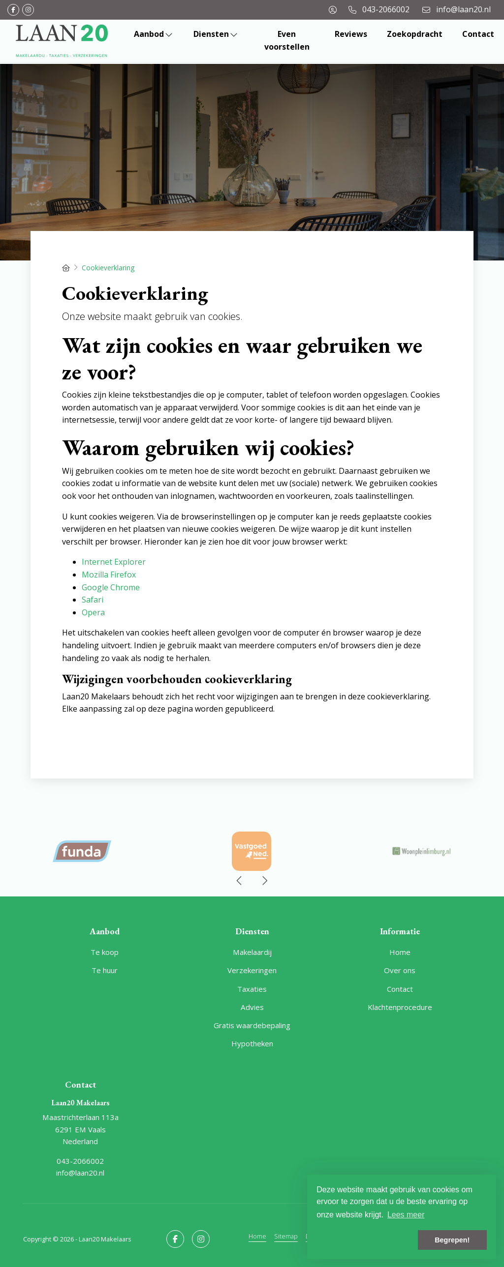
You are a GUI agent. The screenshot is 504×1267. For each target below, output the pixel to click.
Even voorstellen (287, 40)
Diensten (216, 34)
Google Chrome (111, 587)
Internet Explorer (114, 561)
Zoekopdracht (414, 34)
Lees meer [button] (406, 1214)
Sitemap (286, 1236)
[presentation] (240, 881)
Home (257, 1236)
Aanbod (154, 34)
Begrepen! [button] (452, 1240)
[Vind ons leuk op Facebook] (13, 10)
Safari (92, 599)
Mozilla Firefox (109, 574)
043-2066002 (80, 1161)
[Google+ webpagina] (28, 10)
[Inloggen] (333, 10)
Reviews (351, 34)
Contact (478, 34)
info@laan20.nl (80, 1173)
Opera (93, 612)
